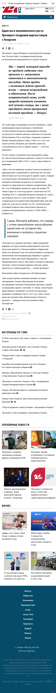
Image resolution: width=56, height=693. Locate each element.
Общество (28, 595)
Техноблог (28, 619)
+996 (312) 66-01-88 (31, 647)
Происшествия (28, 605)
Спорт (28, 609)
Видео (28, 637)
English (28, 628)
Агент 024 (28, 614)
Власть (5, 26)
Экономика (28, 600)
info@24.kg (30, 651)
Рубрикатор (10, 17)
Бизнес (28, 633)
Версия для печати (10, 319)
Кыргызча (28, 623)
